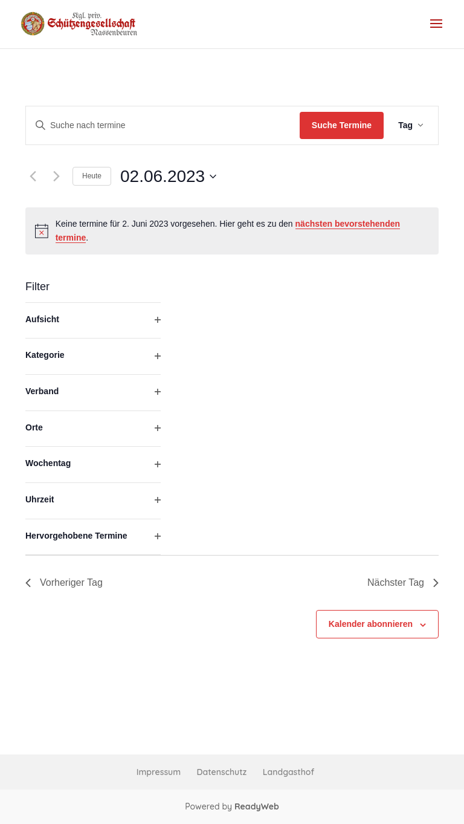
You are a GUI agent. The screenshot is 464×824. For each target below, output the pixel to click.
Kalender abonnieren (371, 624)
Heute (92, 176)
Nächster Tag (403, 582)
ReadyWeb (256, 806)
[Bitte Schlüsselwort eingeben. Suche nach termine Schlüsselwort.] (163, 125)
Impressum (159, 772)
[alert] (232, 230)
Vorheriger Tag (64, 582)
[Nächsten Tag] (56, 176)
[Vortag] (32, 176)
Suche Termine (342, 125)
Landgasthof (288, 772)
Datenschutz (222, 772)
